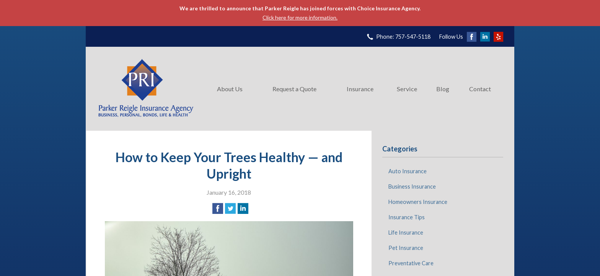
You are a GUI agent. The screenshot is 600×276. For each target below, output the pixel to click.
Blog (442, 88)
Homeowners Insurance (417, 202)
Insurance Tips (406, 217)
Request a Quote (294, 88)
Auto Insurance (407, 171)
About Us (230, 88)
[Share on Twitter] (230, 208)
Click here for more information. (300, 17)
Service (407, 88)
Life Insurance (405, 232)
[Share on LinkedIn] (243, 208)
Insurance (360, 88)
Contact (480, 88)
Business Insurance (412, 186)
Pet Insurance (405, 248)
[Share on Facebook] (217, 208)
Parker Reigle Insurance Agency (146, 88)
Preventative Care (411, 263)
